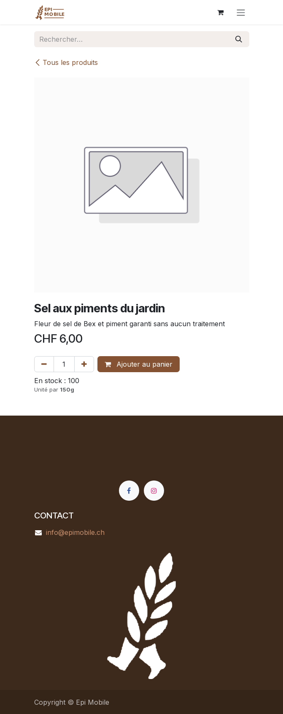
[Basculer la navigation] (240, 12)
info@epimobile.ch (75, 532)
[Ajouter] (84, 364)
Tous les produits (66, 62)
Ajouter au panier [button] (138, 364)
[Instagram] (154, 490)
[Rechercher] (238, 39)
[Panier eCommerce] (220, 12)
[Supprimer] (44, 364)
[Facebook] (129, 490)
